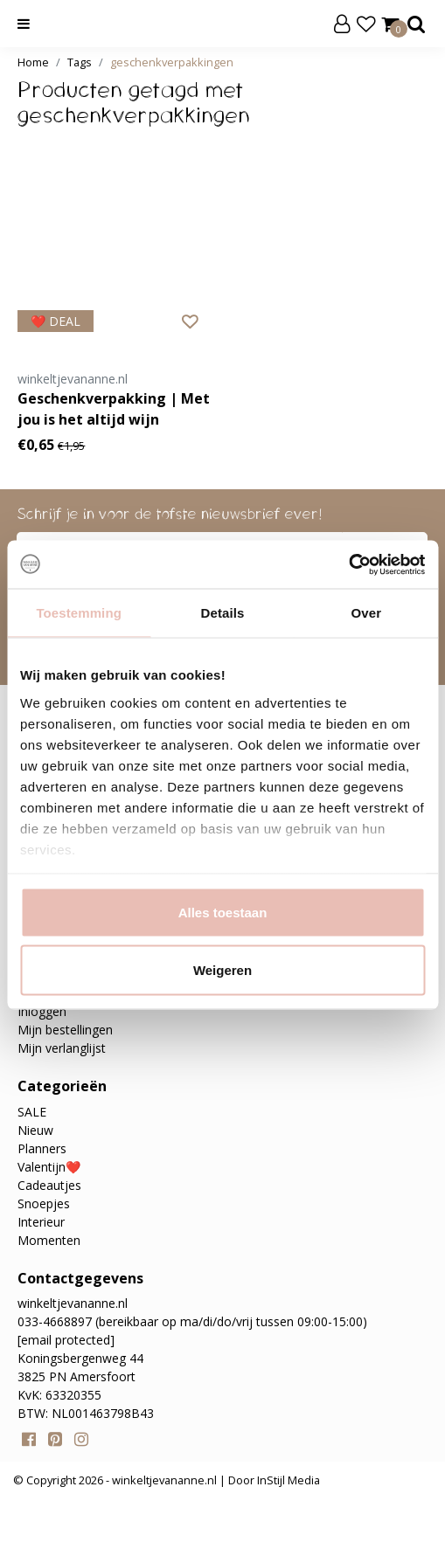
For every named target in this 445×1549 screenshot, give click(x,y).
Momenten (48, 1240)
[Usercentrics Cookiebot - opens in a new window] (348, 564)
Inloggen (41, 1011)
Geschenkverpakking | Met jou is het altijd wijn (113, 409)
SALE (31, 1111)
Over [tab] (366, 612)
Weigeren (222, 969)
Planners (41, 1148)
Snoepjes (43, 1203)
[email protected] (66, 1339)
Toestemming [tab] (79, 612)
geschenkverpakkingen (171, 62)
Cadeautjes (49, 1185)
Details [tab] (223, 612)
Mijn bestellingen (65, 1029)
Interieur (41, 1222)
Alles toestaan (223, 912)
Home (33, 62)
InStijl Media (287, 1480)
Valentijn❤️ (48, 1166)
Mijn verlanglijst (61, 1048)
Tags (79, 62)
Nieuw (35, 1130)
